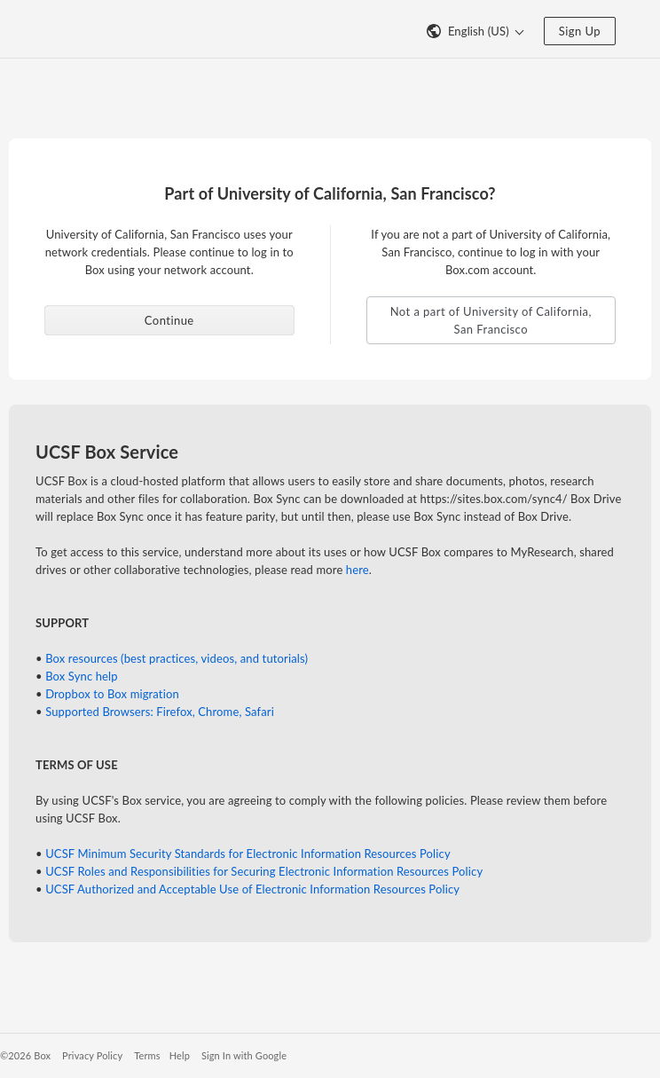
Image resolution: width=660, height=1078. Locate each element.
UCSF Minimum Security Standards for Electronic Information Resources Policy (248, 853)
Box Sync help (81, 676)
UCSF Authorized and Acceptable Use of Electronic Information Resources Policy (252, 889)
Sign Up (580, 31)
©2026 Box (25, 1055)
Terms (147, 1055)
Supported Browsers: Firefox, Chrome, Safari (159, 711)
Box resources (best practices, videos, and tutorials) (176, 658)
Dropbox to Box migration (112, 694)
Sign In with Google (244, 1055)
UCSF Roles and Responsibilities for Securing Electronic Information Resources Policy (264, 871)
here (357, 570)
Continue (169, 320)
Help (179, 1055)
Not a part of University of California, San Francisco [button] (491, 320)
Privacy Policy (92, 1055)
